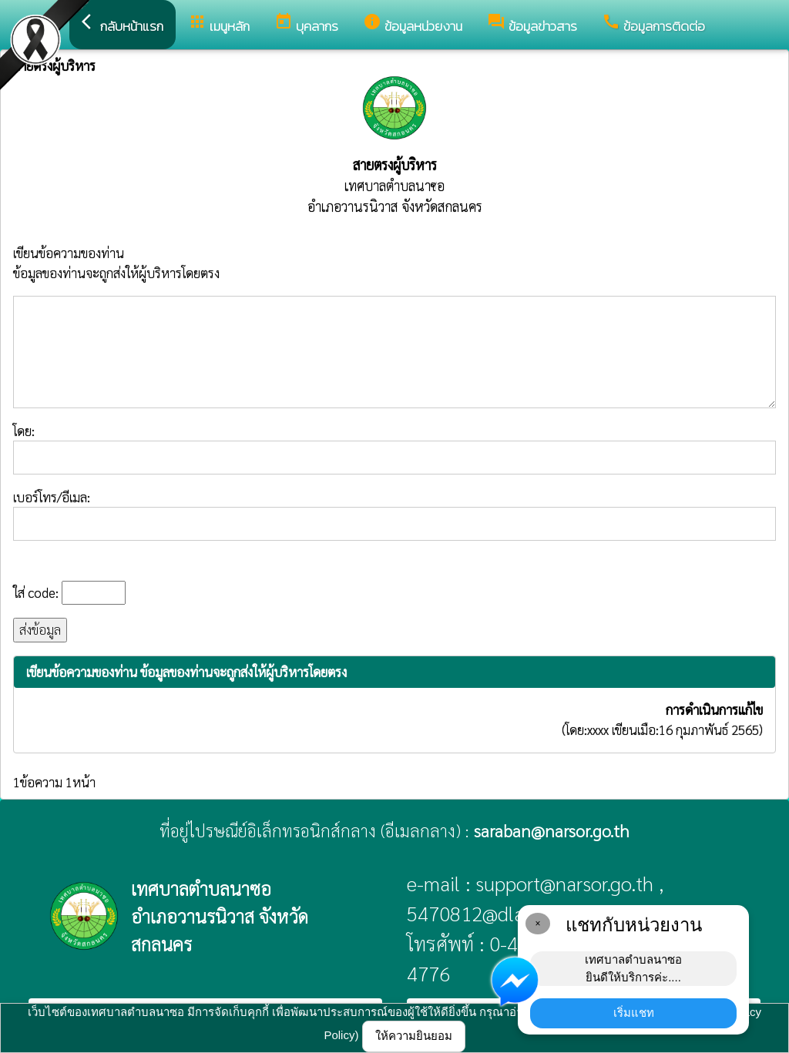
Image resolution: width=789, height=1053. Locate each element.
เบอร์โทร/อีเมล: (394, 514)
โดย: (394, 448)
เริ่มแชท (633, 1012)
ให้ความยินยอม (413, 1035)
